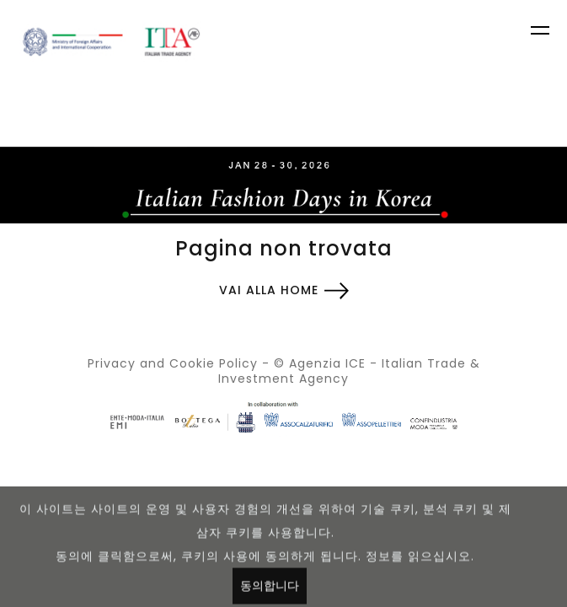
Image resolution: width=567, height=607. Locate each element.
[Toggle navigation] (541, 33)
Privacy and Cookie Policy (173, 363)
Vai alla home (268, 290)
